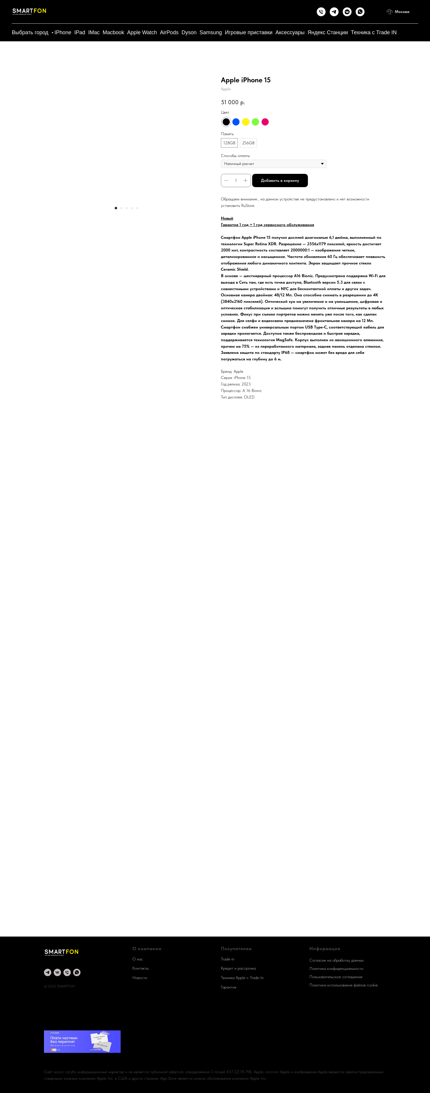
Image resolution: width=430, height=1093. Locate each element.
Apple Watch (142, 32)
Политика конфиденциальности (336, 968)
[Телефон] (321, 11)
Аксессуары (290, 32)
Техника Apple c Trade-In (242, 977)
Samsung (210, 32)
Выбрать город (31, 32)
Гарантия (228, 987)
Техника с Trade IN (374, 32)
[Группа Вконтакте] (347, 11)
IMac (94, 32)
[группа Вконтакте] (57, 972)
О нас (137, 959)
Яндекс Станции (328, 32)
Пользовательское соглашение (335, 976)
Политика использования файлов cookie (343, 985)
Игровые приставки (248, 32)
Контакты (140, 968)
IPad (79, 32)
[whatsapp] (77, 972)
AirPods (169, 32)
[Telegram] (334, 11)
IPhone (63, 32)
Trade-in (227, 959)
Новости (139, 977)
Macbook (113, 32)
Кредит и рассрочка (238, 968)
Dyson (188, 32)
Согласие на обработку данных (336, 960)
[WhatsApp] (360, 11)
